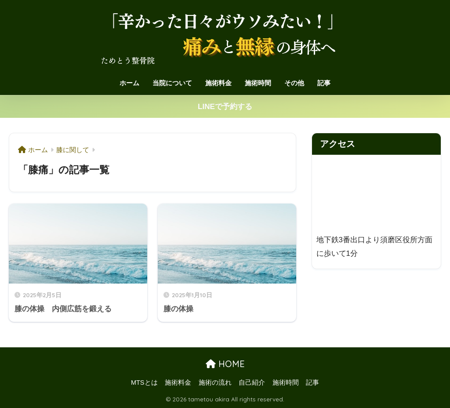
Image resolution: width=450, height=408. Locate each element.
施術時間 (258, 83)
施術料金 (218, 83)
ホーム (129, 83)
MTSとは (144, 382)
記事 (323, 83)
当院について (172, 83)
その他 (294, 83)
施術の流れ (215, 382)
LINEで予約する (225, 106)
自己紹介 (252, 382)
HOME (225, 363)
